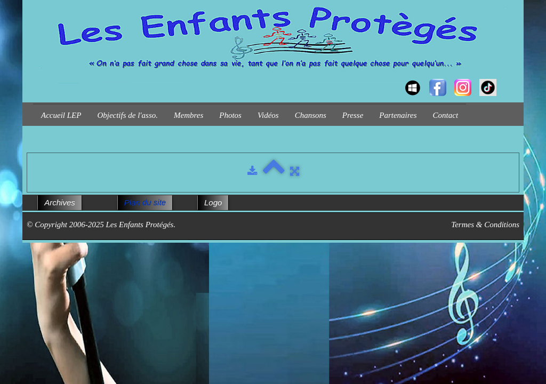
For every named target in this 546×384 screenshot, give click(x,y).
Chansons (310, 115)
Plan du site (145, 202)
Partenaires (397, 115)
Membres (188, 115)
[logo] (37, 78)
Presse (352, 115)
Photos (230, 115)
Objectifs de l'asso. (127, 115)
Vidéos (268, 115)
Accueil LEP (61, 115)
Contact (446, 115)
